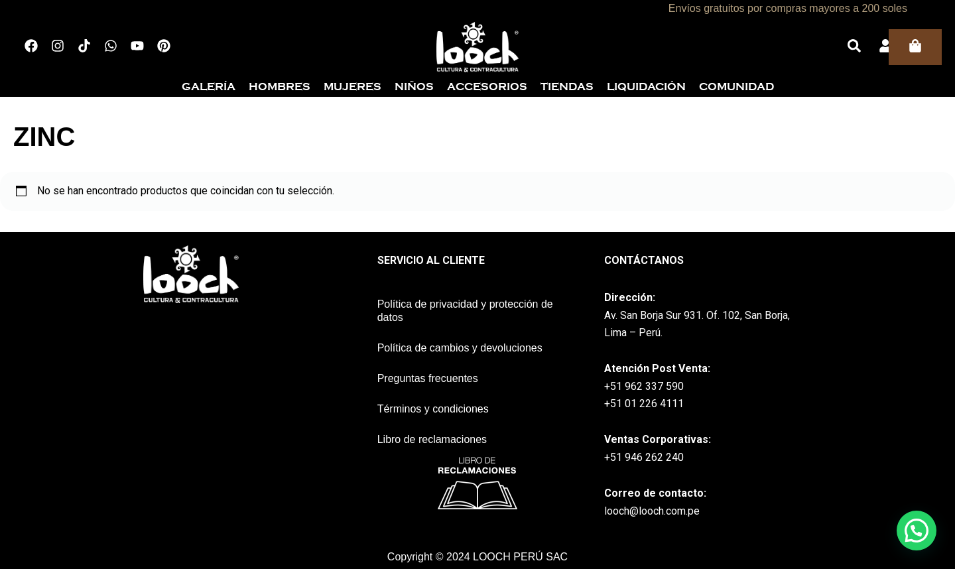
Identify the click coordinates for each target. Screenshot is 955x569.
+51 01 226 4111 (644, 403)
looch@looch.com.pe (652, 511)
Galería (208, 87)
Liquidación (646, 87)
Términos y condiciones (433, 408)
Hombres (279, 87)
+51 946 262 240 (644, 457)
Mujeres (352, 87)
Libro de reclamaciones (432, 439)
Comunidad (736, 87)
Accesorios (487, 87)
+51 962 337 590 (644, 386)
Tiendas (567, 87)
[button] (916, 530)
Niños (414, 87)
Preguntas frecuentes (427, 378)
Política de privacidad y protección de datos (465, 310)
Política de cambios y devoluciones (459, 347)
